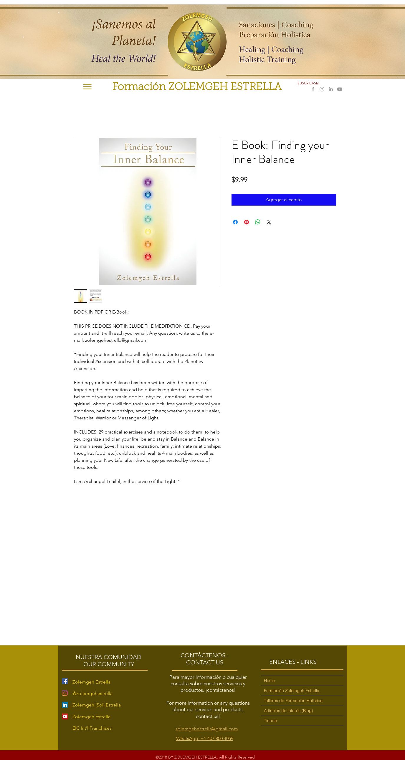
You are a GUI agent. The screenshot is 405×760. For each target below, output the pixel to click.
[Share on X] (268, 222)
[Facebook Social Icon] (65, 681)
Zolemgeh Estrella (91, 716)
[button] (308, 83)
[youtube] (340, 89)
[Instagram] (65, 693)
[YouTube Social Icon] (65, 716)
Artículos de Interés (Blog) (288, 710)
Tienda (270, 720)
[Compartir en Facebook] (235, 222)
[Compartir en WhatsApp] (257, 222)
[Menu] (87, 86)
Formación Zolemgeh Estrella (291, 690)
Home (269, 680)
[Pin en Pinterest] (246, 222)
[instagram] (322, 89)
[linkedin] (331, 89)
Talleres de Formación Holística (293, 700)
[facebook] (313, 89)
